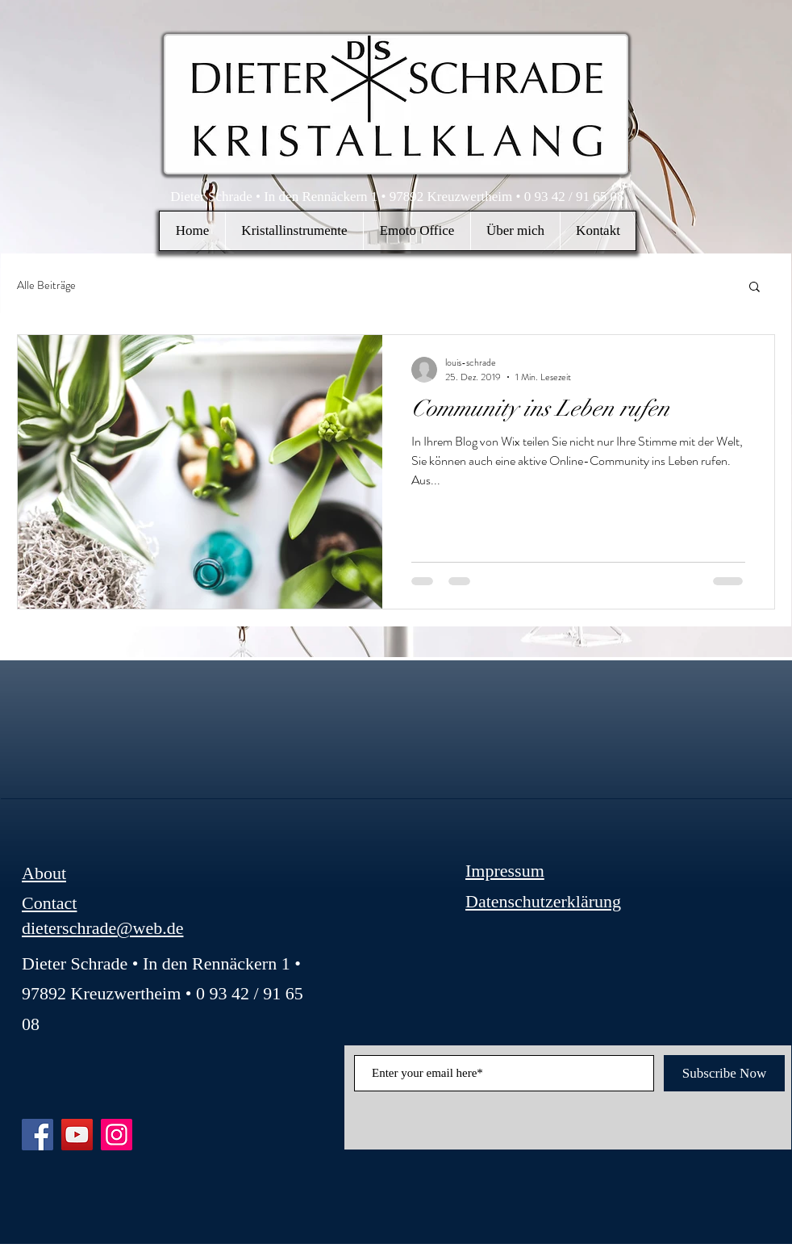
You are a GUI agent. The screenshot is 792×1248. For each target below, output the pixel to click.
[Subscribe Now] (724, 1073)
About (44, 873)
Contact (49, 903)
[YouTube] (77, 1134)
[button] (294, 230)
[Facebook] (37, 1134)
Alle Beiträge (46, 285)
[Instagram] (116, 1134)
